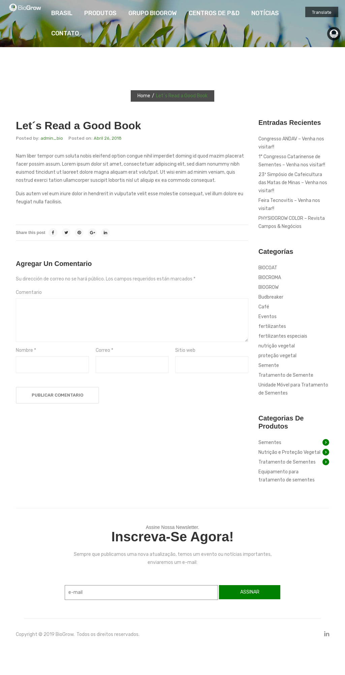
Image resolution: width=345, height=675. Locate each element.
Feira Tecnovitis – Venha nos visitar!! (289, 204)
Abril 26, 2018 (108, 138)
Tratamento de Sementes (287, 462)
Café (263, 307)
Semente (268, 365)
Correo (104, 350)
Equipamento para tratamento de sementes (286, 476)
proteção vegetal (277, 356)
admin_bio (51, 138)
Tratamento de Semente (285, 375)
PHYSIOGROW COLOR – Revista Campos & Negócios (291, 222)
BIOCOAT (267, 268)
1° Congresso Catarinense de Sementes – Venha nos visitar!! (291, 161)
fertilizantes (272, 326)
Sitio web (185, 350)
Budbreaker (270, 297)
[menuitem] (61, 13)
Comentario (29, 292)
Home (143, 96)
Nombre (26, 350)
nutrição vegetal (276, 346)
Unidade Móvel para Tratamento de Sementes (293, 389)
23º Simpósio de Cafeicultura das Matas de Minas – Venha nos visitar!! (292, 183)
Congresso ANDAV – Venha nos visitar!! (291, 143)
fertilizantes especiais (282, 336)
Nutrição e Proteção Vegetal (289, 452)
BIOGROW (268, 287)
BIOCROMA (269, 277)
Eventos (267, 316)
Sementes (269, 442)
